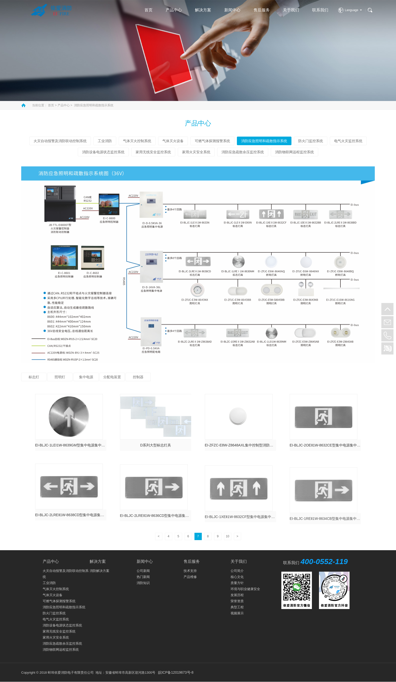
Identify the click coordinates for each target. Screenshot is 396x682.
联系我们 (320, 10)
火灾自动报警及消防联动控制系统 (60, 141)
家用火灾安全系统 (196, 152)
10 (227, 536)
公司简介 (237, 571)
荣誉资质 (237, 601)
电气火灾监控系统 (348, 141)
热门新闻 (143, 577)
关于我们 (291, 10)
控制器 (138, 377)
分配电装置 (112, 377)
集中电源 (86, 377)
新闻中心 (232, 10)
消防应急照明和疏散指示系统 (93, 105)
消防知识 (143, 583)
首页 (148, 10)
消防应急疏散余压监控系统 (242, 152)
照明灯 (60, 377)
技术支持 (190, 571)
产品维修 (190, 577)
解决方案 (203, 10)
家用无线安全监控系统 (153, 152)
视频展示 (237, 613)
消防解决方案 (99, 571)
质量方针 (237, 583)
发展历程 (237, 595)
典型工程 (237, 607)
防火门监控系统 (310, 141)
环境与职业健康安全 (245, 589)
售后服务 (262, 10)
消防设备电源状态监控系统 (103, 152)
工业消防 (105, 141)
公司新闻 (143, 571)
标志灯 (34, 377)
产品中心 (174, 10)
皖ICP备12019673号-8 (175, 672)
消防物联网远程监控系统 (294, 152)
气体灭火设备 (173, 141)
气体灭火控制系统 (137, 141)
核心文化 (237, 577)
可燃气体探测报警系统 (212, 141)
